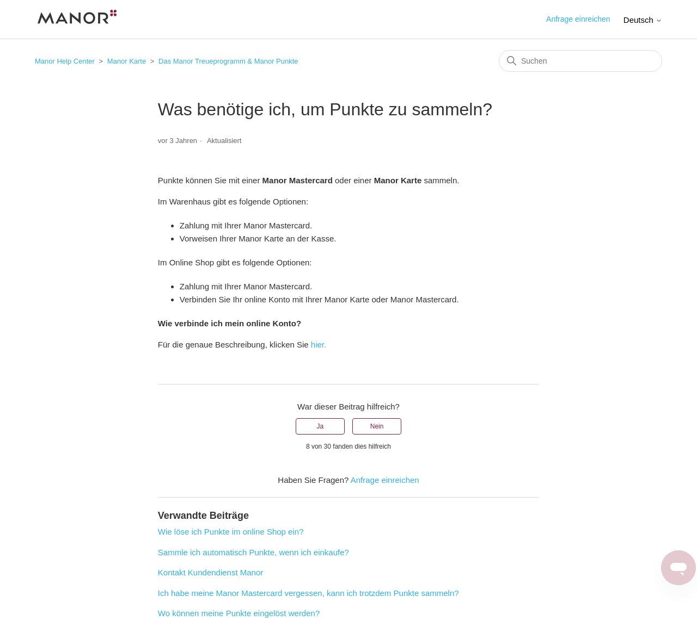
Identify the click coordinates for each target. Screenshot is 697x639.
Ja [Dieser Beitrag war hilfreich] (320, 426)
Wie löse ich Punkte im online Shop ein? (231, 531)
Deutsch (642, 19)
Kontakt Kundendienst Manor (210, 572)
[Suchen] (580, 61)
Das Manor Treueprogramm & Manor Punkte (228, 61)
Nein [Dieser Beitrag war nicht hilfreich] (377, 426)
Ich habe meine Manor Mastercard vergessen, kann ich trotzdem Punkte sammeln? (308, 593)
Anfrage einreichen (578, 19)
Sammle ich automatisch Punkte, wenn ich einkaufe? (253, 552)
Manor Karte (126, 61)
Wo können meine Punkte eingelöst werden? (239, 613)
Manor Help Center (65, 61)
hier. (318, 344)
